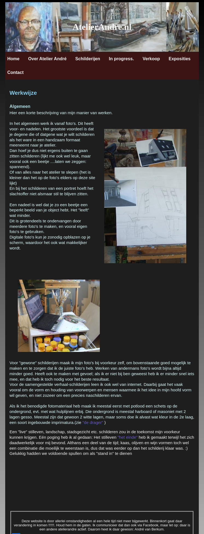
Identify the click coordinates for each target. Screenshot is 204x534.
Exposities (180, 58)
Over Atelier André (47, 58)
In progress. (121, 58)
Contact (15, 72)
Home (13, 58)
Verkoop (151, 58)
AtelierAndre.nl (101, 27)
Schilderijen (87, 58)
